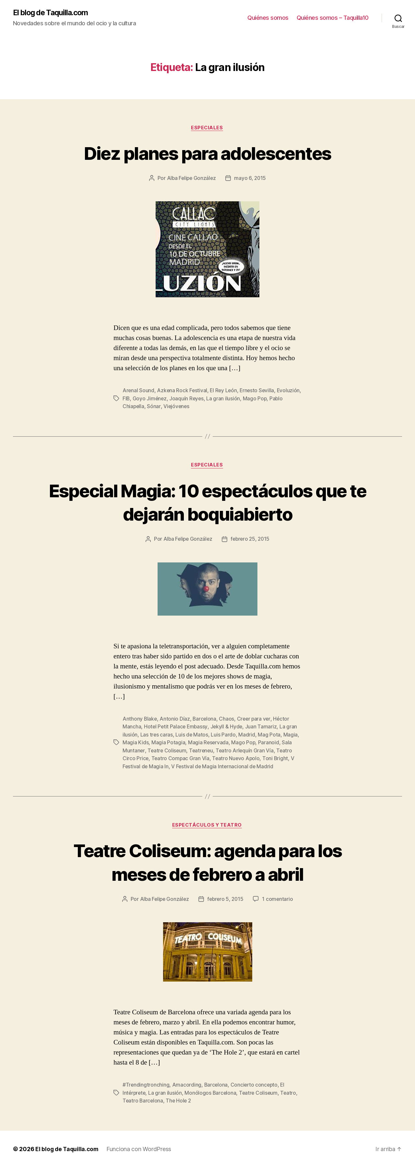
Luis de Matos (192, 735)
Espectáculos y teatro (207, 825)
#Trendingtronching (146, 1085)
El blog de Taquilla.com (52, 13)
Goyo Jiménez (176, 399)
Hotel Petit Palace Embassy (176, 727)
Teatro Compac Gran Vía (181, 758)
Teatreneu (202, 750)
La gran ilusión (250, 399)
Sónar (169, 407)
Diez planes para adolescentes (207, 153)
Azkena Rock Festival (182, 391)
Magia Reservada (208, 742)
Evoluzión (134, 399)
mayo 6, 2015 (251, 179)
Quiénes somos (268, 18)
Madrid (247, 735)
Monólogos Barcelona (212, 1093)
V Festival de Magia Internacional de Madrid (223, 766)
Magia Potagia (168, 742)
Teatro (291, 1093)
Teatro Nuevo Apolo (237, 758)
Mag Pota (269, 735)
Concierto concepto (255, 1085)
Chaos (227, 719)
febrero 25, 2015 (251, 539)
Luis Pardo (223, 735)
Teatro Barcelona (143, 1100)
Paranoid (269, 742)
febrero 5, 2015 (226, 899)
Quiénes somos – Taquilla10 (333, 18)
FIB (152, 399)
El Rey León (225, 391)
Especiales (207, 128)
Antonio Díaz (175, 719)
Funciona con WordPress (140, 1148)
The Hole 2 (180, 1100)
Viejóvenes (192, 407)
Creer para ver (255, 719)
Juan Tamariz (263, 727)
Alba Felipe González (191, 179)
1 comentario (279, 899)
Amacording (187, 1085)
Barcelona (205, 719)
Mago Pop (282, 399)
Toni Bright (277, 758)
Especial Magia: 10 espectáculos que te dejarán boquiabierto (207, 502)
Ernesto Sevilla (259, 391)
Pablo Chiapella (141, 407)
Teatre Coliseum (167, 750)
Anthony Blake (140, 719)
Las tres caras (156, 735)
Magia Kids (135, 742)
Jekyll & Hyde (227, 727)
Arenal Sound (139, 391)
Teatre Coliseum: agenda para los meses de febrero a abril (207, 861)
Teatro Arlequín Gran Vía (247, 750)
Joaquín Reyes (213, 399)
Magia (291, 735)
